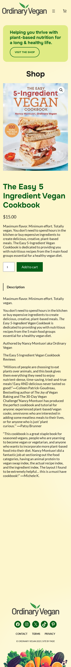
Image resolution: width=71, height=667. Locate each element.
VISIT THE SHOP (25, 52)
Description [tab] (16, 287)
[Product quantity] (9, 267)
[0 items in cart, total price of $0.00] (64, 11)
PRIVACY (50, 633)
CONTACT (21, 633)
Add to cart (30, 267)
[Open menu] (53, 11)
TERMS (36, 633)
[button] (61, 90)
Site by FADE (48, 641)
